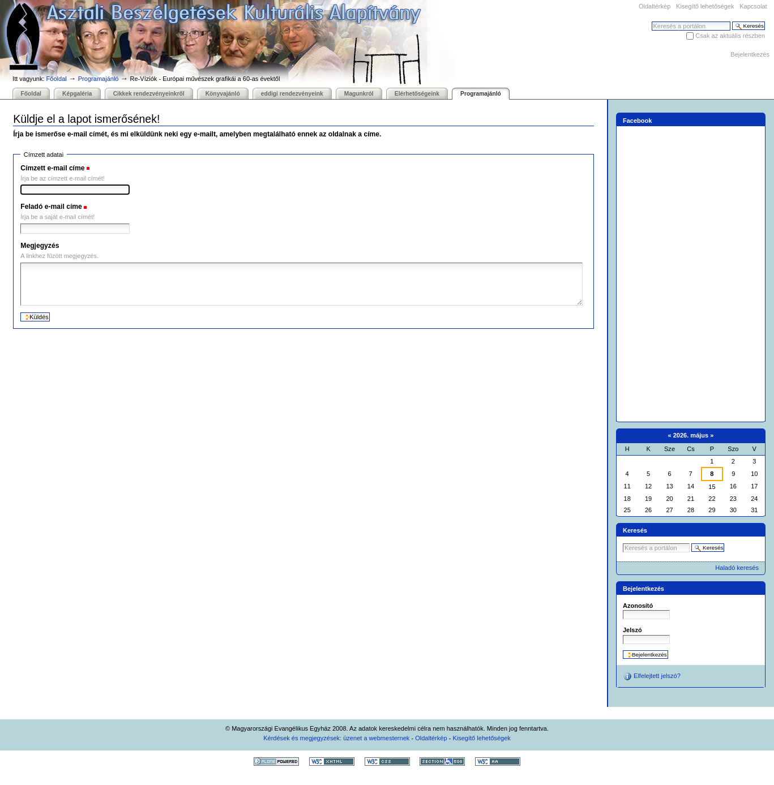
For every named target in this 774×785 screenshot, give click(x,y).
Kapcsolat (753, 6)
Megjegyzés (39, 246)
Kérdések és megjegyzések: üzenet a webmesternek (336, 738)
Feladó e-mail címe (51, 207)
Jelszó (632, 630)
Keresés (651, 21)
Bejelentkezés (749, 54)
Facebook (637, 120)
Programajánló (98, 78)
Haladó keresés (737, 567)
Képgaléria (77, 94)
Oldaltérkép (654, 6)
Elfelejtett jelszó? (652, 676)
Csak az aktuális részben (730, 35)
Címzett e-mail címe (52, 168)
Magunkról (359, 94)
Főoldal (56, 78)
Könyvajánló (223, 94)
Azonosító (638, 605)
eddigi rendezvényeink (292, 94)
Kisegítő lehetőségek (705, 6)
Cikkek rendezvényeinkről (149, 94)
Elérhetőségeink (417, 94)
